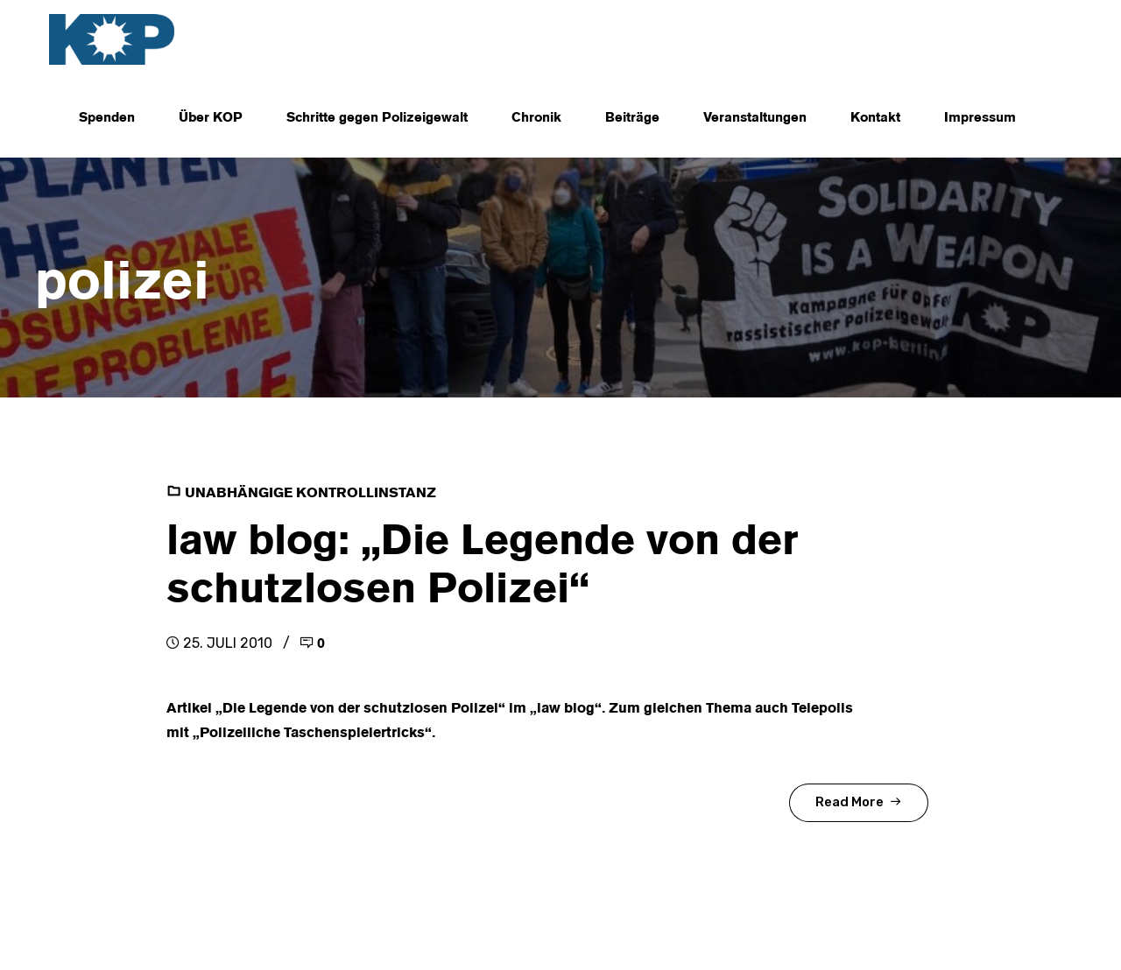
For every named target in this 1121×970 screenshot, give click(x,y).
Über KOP (211, 118)
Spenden (107, 118)
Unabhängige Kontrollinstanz (310, 494)
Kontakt (875, 118)
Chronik (536, 118)
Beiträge (632, 118)
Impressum (980, 118)
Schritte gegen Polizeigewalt (377, 118)
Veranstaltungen (755, 118)
